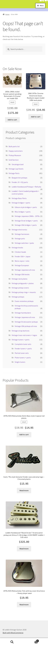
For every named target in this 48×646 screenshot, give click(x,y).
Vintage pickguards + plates (23, 283)
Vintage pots (20, 238)
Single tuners (20, 362)
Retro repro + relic (22, 261)
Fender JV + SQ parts (20, 182)
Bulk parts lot (14, 146)
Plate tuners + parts (23, 357)
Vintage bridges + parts (21, 203)
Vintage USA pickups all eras (26, 326)
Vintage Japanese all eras (25, 270)
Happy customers (16, 151)
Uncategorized (17, 164)
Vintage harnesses (22, 234)
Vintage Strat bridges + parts (26, 221)
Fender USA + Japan (22, 256)
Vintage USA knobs (22, 274)
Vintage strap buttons (20, 331)
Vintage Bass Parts (19, 198)
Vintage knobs (17, 247)
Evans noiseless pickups (24, 301)
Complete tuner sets (23, 344)
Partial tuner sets (22, 353)
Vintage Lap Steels (16, 169)
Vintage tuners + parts (20, 339)
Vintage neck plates (19, 279)
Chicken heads (20, 252)
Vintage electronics (19, 229)
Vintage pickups (18, 297)
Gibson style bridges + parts (26, 207)
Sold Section (14, 160)
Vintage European (22, 265)
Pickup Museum (15, 155)
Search (12, 642)
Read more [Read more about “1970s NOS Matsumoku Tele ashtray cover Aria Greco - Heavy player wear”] (24, 604)
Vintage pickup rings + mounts (24, 292)
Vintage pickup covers (20, 288)
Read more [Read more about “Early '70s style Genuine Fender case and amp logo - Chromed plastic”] (24, 490)
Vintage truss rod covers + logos (24, 335)
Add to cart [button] (12, 119)
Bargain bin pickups (19, 178)
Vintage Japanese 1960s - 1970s (27, 216)
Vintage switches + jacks (24, 243)
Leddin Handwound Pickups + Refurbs (26, 187)
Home (7, 14)
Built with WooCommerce (13, 633)
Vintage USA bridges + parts (26, 225)
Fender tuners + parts (23, 348)
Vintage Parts (14, 173)
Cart (31, 640)
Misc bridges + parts (23, 212)
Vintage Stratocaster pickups (26, 322)
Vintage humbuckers (23, 313)
